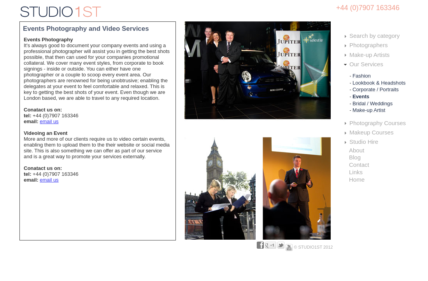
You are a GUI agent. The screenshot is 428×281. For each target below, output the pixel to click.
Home (357, 179)
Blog (355, 157)
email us (49, 121)
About (356, 150)
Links (356, 172)
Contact (359, 164)
